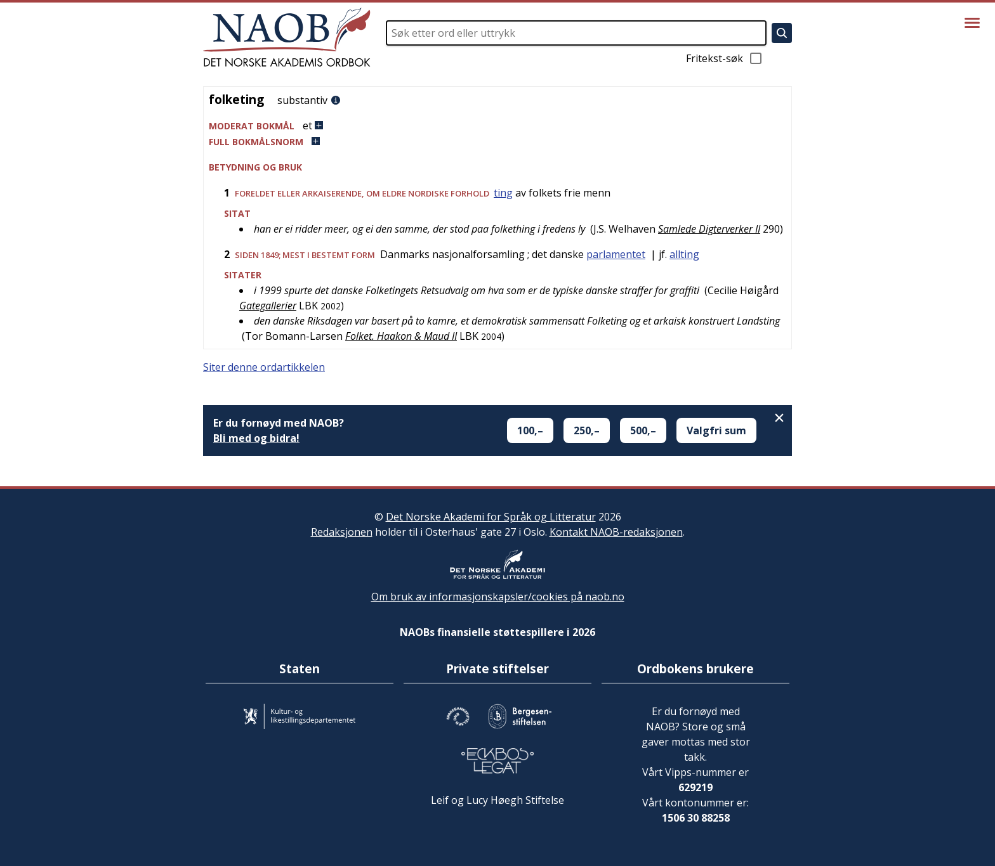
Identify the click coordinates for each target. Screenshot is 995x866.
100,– (530, 430)
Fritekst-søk (724, 58)
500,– (643, 430)
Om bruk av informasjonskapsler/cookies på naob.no (497, 597)
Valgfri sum (716, 430)
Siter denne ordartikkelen (264, 367)
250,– (587, 430)
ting (503, 193)
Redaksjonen (341, 532)
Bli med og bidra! (256, 438)
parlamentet (615, 254)
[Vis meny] (972, 23)
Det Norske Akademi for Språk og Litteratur (491, 517)
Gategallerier (267, 306)
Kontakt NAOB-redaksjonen (616, 532)
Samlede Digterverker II (709, 229)
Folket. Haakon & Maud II (401, 336)
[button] (497, 126)
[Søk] (782, 33)
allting (684, 254)
